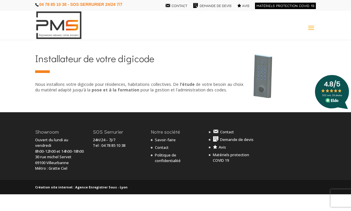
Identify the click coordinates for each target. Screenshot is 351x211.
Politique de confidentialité (168, 158)
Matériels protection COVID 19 (285, 6)
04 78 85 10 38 (113, 145)
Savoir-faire (165, 139)
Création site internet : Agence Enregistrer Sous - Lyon (81, 187)
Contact (162, 147)
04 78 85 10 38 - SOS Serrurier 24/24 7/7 (80, 4)
